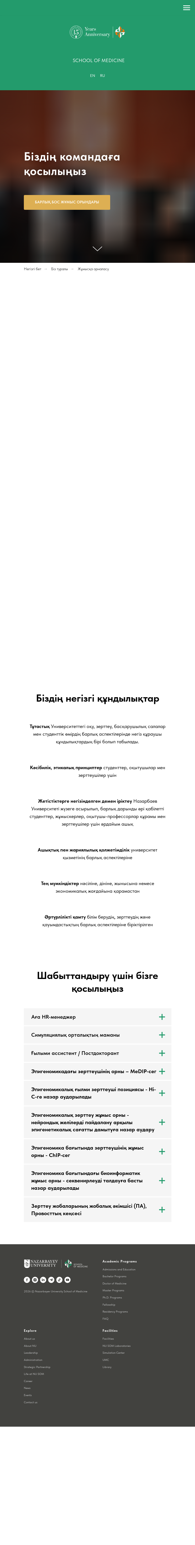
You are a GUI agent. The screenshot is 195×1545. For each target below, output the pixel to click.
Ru (102, 75)
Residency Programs (115, 1311)
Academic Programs (120, 1261)
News (27, 1388)
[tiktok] (59, 1280)
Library (107, 1367)
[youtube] (67, 1280)
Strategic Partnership (37, 1367)
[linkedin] (43, 1280)
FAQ (105, 1318)
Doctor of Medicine (114, 1283)
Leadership (31, 1352)
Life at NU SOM (34, 1374)
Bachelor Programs (114, 1276)
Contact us (30, 1402)
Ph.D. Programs (112, 1297)
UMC (106, 1360)
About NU (30, 1346)
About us (29, 1338)
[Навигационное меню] (186, 7)
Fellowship (109, 1304)
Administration (33, 1360)
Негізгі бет (32, 268)
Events (28, 1395)
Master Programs (113, 1290)
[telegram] (51, 1280)
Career (28, 1381)
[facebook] (27, 1280)
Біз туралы (59, 268)
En (92, 75)
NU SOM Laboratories (117, 1346)
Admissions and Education (119, 1269)
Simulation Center (114, 1352)
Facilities (108, 1338)
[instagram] (35, 1280)
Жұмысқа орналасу (93, 268)
